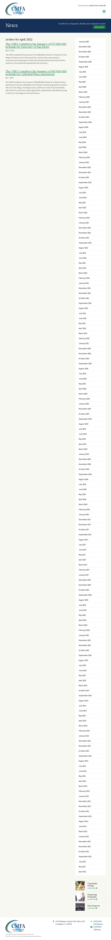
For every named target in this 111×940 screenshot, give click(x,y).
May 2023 (82, 202)
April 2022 (82, 268)
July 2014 (82, 705)
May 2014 (82, 716)
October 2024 (84, 117)
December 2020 (85, 348)
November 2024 (85, 112)
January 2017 (84, 575)
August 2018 (83, 479)
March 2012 (83, 831)
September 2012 (85, 816)
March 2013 (83, 786)
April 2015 (82, 680)
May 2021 (82, 323)
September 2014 (85, 695)
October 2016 (84, 590)
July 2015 (82, 665)
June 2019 (83, 434)
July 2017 (82, 545)
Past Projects (95, 906)
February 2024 (84, 157)
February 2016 (84, 630)
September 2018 (85, 474)
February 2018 (84, 509)
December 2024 (85, 107)
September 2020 (85, 363)
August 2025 (83, 67)
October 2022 (84, 238)
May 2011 (82, 866)
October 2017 (84, 529)
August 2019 (83, 424)
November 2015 (85, 645)
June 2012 (83, 826)
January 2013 (84, 796)
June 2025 (83, 77)
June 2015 (83, 670)
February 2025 (84, 97)
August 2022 (83, 248)
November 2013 (85, 746)
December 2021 (85, 288)
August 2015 (83, 660)
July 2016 (82, 605)
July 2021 (82, 313)
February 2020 (84, 399)
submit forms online (97, 5)
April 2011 (82, 871)
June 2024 (83, 137)
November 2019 (85, 409)
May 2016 (82, 615)
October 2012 (84, 811)
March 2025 (83, 92)
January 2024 (84, 162)
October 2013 (84, 751)
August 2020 (83, 368)
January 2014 (84, 736)
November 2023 (85, 172)
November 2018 (85, 464)
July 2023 (82, 192)
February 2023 (84, 218)
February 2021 (84, 338)
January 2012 (84, 836)
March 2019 (83, 449)
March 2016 (83, 625)
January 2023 (84, 223)
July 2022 (82, 253)
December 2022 (85, 228)
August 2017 (83, 539)
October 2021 (84, 298)
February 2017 (84, 570)
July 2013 (82, 766)
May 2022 (82, 263)
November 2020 (85, 353)
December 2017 (85, 519)
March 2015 (83, 685)
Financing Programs (95, 896)
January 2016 (84, 635)
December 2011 (85, 841)
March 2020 (83, 394)
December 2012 (85, 801)
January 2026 (84, 41)
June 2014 (83, 710)
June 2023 (83, 197)
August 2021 (83, 308)
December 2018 (85, 459)
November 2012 (85, 806)
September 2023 (85, 182)
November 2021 (85, 293)
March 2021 (83, 333)
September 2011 (85, 856)
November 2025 (85, 51)
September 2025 (85, 62)
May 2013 (82, 776)
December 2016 (85, 580)
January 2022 (84, 283)
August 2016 (83, 600)
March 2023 (83, 212)
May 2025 (82, 82)
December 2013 (85, 741)
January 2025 (84, 102)
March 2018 (83, 504)
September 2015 (85, 655)
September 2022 (85, 243)
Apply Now (99, 27)
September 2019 (85, 419)
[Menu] (104, 11)
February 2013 (84, 791)
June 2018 (83, 489)
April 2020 (82, 389)
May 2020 (82, 384)
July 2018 (82, 484)
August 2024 (83, 127)
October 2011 (84, 851)
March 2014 (83, 726)
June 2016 (83, 610)
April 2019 (82, 444)
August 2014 (83, 700)
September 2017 (85, 534)
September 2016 (85, 595)
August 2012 (83, 821)
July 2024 (82, 132)
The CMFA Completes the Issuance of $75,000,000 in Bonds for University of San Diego (36, 45)
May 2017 (82, 555)
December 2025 (85, 46)
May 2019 (82, 439)
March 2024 (83, 152)
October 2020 (84, 358)
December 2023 (85, 167)
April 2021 (82, 328)
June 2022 (83, 258)
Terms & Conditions (19, 936)
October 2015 (84, 650)
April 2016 (82, 620)
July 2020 (82, 373)
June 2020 (83, 379)
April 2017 (82, 560)
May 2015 (82, 675)
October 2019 (84, 414)
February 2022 (84, 278)
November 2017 (85, 524)
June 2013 (83, 771)
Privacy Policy (9, 936)
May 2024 (82, 142)
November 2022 (85, 233)
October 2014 (84, 690)
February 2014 (84, 731)
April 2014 (82, 721)
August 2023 (83, 187)
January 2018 (84, 514)
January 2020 (84, 404)
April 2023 (82, 207)
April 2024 (82, 147)
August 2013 (83, 761)
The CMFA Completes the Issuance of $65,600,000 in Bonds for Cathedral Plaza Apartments (36, 73)
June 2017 (83, 550)
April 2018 (82, 499)
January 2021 (84, 343)
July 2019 (82, 429)
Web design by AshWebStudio (33, 936)
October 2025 (84, 57)
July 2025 (82, 72)
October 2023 (84, 177)
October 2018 (84, 469)
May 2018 (82, 494)
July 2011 (82, 861)
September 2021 (85, 303)
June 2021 (83, 318)
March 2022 (83, 273)
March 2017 (83, 565)
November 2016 (85, 585)
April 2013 (82, 781)
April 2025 (82, 87)
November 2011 (85, 846)
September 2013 (85, 756)
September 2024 (85, 122)
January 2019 (84, 454)
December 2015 (85, 640)
